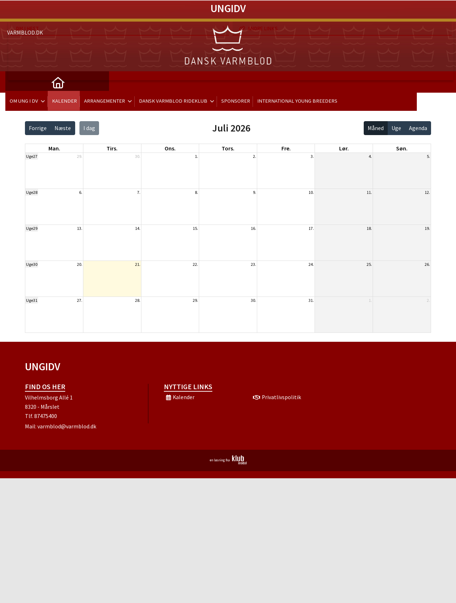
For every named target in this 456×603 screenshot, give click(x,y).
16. (253, 228)
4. (370, 156)
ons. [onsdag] (170, 148)
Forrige (38, 128)
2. (254, 156)
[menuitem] (16, 82)
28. (137, 300)
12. (427, 192)
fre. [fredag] (286, 148)
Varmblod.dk (25, 14)
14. (137, 228)
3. (312, 156)
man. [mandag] (54, 148)
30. (137, 156)
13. (79, 228)
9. (254, 192)
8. (196, 192)
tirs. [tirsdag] (112, 148)
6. (80, 192)
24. (311, 264)
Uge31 (31, 300)
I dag (89, 128)
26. (427, 264)
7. (138, 192)
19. (427, 228)
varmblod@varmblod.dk (66, 426)
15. (195, 228)
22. (195, 264)
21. (137, 264)
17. (311, 228)
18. (369, 228)
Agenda (418, 128)
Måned (376, 128)
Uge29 (31, 228)
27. (79, 300)
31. (311, 300)
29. (79, 156)
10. (311, 192)
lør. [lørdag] (344, 148)
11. (369, 192)
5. (428, 156)
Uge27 (31, 156)
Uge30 (31, 264)
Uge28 (31, 192)
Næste (63, 128)
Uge (396, 128)
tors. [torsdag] (228, 148)
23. (253, 264)
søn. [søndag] (402, 148)
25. (369, 264)
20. (79, 264)
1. (196, 156)
